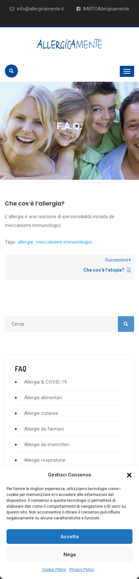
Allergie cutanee (41, 413)
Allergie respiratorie (44, 460)
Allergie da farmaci (44, 429)
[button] (129, 475)
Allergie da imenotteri (46, 444)
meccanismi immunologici (64, 242)
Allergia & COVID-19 (45, 382)
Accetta (70, 537)
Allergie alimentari (43, 398)
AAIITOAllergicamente (102, 8)
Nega (69, 555)
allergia (25, 242)
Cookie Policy (54, 569)
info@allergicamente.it (37, 8)
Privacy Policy (81, 569)
